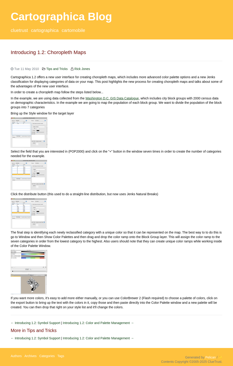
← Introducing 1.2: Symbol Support (36, 323)
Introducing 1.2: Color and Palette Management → (98, 323)
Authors (16, 356)
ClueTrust (19, 30)
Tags (60, 356)
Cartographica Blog (61, 16)
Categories (47, 356)
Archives (30, 356)
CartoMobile (73, 30)
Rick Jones (82, 69)
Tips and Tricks (57, 69)
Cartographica (44, 30)
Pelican (210, 357)
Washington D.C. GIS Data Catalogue (112, 98)
